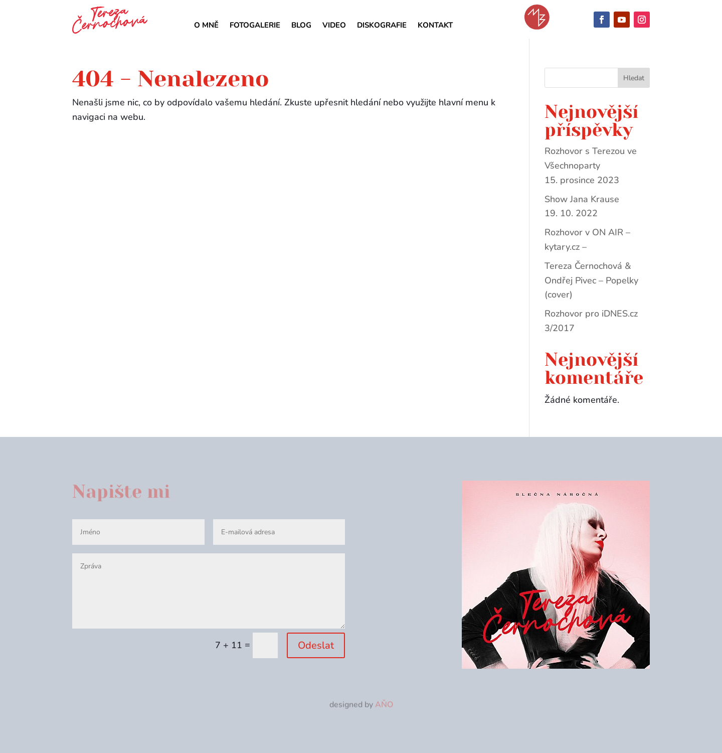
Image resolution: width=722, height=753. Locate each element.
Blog (301, 26)
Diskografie (382, 26)
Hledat (633, 78)
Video (334, 26)
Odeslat (316, 645)
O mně (206, 26)
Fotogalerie (255, 26)
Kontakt (435, 26)
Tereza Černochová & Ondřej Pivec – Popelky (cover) (591, 280)
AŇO (384, 704)
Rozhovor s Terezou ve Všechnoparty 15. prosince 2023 (591, 165)
